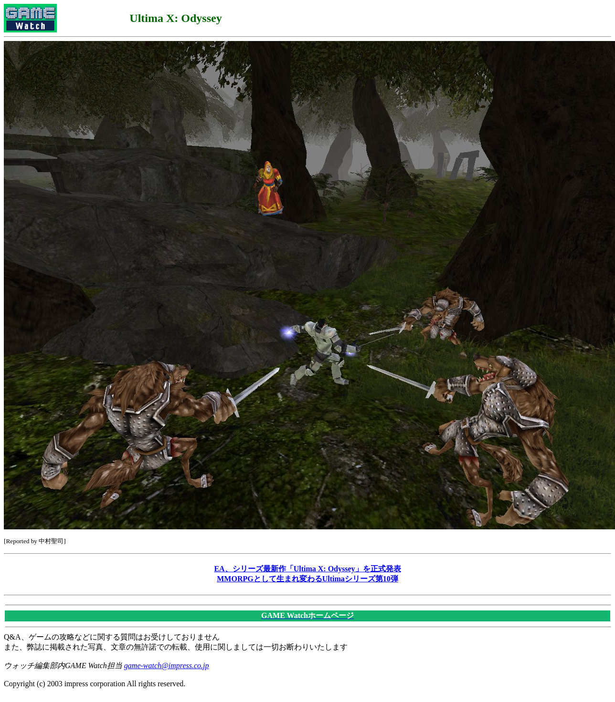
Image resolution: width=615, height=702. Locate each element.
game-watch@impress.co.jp (166, 665)
